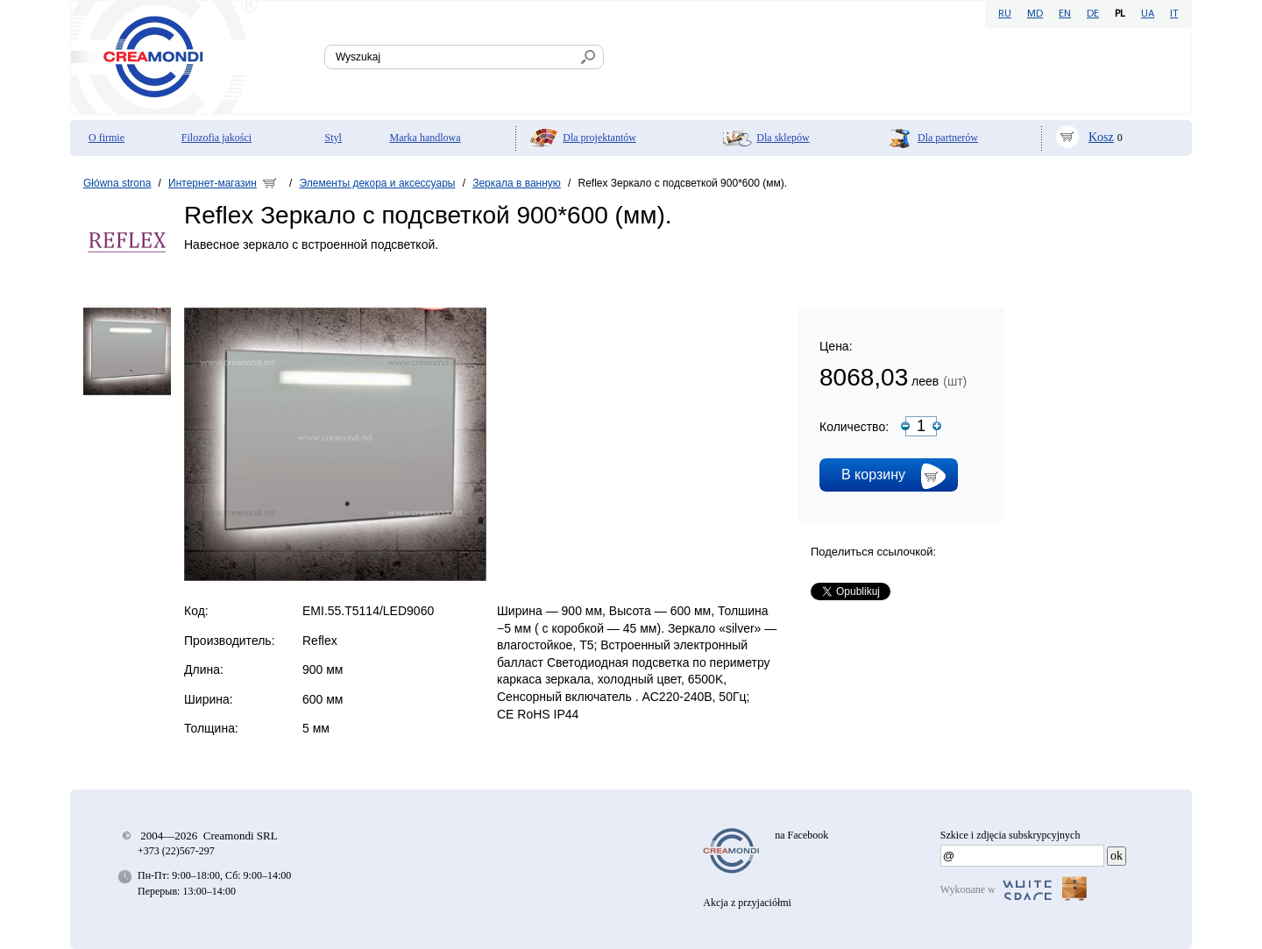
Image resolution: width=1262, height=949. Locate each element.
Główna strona (117, 183)
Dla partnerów (948, 137)
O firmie (106, 137)
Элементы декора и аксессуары (378, 183)
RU (1004, 14)
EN (1065, 14)
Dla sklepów (782, 137)
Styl (333, 137)
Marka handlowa (425, 137)
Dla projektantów (599, 137)
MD (1035, 14)
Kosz (1101, 137)
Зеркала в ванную (516, 183)
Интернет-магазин (212, 183)
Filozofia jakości (216, 137)
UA (1147, 14)
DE (1093, 14)
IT (1174, 14)
